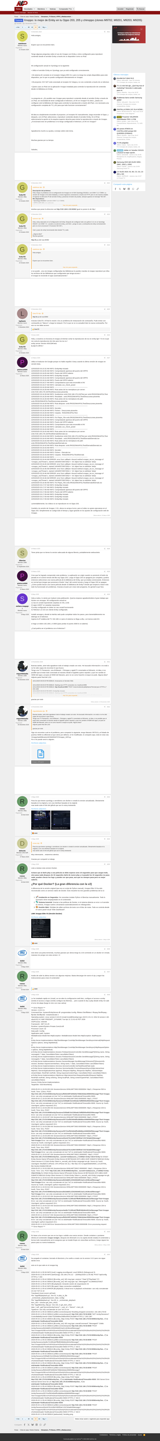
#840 (108, 1254)
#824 (108, 245)
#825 (108, 309)
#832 (108, 707)
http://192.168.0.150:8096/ (66, 209)
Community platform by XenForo (80, 1439)
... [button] (25, 27)
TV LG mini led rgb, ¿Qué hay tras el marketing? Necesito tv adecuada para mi (130, 88)
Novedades (28, 9)
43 (39, 27)
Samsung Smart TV (123, 168)
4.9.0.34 (50, 343)
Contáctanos (104, 1435)
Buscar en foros (33, 12)
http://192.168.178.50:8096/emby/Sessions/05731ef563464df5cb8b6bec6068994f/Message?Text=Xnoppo (70, 1119)
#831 (108, 662)
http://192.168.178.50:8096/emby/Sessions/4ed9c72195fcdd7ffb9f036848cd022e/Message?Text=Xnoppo (70, 1199)
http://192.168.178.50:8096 (81, 1314)
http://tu (34, 240)
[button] (34, 9)
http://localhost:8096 (61, 687)
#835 (108, 864)
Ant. (18, 27)
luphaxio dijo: (37, 218)
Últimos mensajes (120, 75)
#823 (108, 214)
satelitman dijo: (37, 187)
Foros (18, 9)
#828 (108, 548)
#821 (108, 32)
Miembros (41, 9)
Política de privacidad (129, 1435)
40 (28, 27)
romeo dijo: (36, 843)
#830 (108, 594)
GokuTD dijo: (37, 313)
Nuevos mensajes (20, 12)
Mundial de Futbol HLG (125, 78)
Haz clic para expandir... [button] (70, 205)
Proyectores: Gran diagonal (125, 113)
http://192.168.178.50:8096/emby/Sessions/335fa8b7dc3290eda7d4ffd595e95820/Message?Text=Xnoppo (70, 1101)
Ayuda (140, 1435)
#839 (108, 1231)
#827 (108, 358)
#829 (108, 571)
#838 (108, 994)
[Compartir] (104, 32)
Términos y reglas (115, 1435)
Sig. (43, 27)
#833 (108, 797)
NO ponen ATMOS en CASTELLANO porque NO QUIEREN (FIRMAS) (126, 131)
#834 (108, 839)
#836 (108, 949)
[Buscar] (141, 9)
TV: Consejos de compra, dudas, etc (128, 82)
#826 (108, 335)
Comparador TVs (65, 9)
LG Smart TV (121, 178)
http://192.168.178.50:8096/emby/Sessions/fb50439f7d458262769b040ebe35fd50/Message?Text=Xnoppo (70, 1094)
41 (32, 27)
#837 (108, 972)
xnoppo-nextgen (54, 1238)
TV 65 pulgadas (122, 143)
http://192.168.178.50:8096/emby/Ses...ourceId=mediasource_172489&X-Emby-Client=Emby (65, 1157)
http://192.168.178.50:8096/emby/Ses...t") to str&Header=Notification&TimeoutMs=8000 (63, 1379)
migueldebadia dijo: (39, 711)
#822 (108, 183)
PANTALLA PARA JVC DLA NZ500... (130, 109)
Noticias (53, 9)
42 (35, 27)
